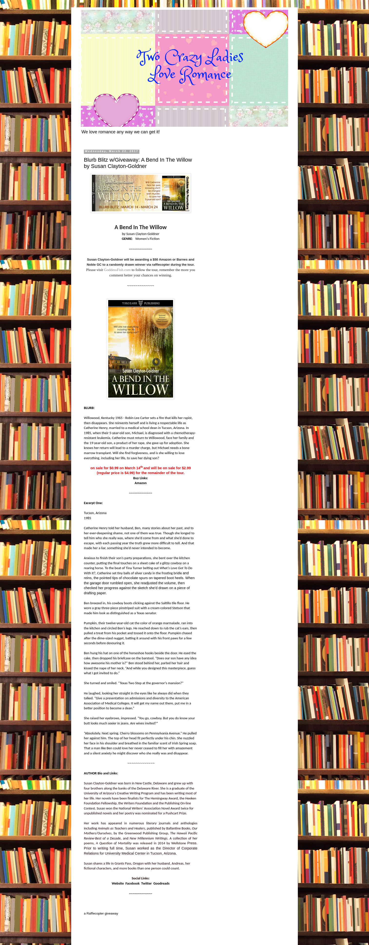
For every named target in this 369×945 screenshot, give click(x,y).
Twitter (146, 883)
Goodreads (161, 883)
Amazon (140, 483)
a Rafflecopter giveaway (101, 913)
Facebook (133, 883)
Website (118, 883)
